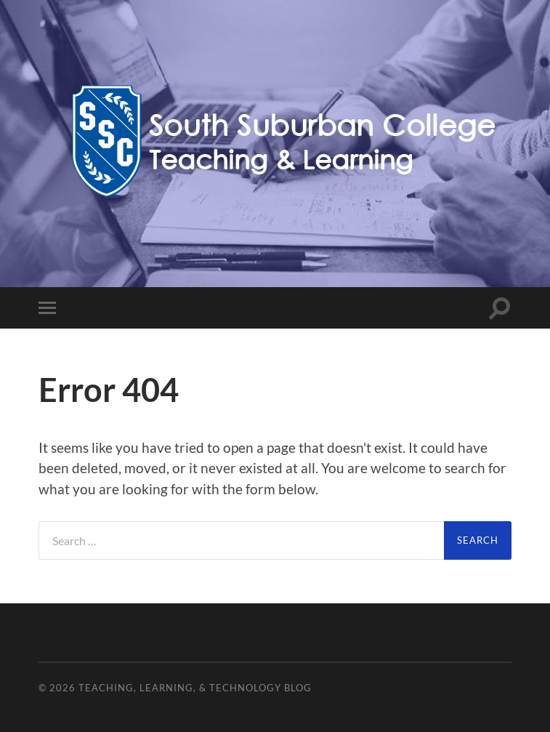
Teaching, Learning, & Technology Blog (195, 687)
